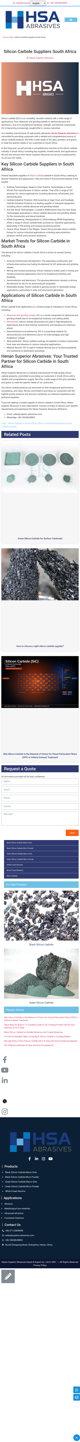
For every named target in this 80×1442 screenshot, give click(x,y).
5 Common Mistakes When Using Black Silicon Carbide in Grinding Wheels (37, 1164)
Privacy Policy (40, 1436)
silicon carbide (37, 175)
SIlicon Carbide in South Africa (22, 423)
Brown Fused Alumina (15, 948)
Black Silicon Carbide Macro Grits (19, 921)
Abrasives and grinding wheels (21, 315)
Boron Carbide (12, 954)
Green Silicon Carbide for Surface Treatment (40, 564)
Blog (11, 37)
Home (5, 37)
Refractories (12, 321)
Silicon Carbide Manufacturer (51, 423)
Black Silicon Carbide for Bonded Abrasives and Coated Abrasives (33, 1160)
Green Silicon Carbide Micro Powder (20, 937)
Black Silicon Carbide (41, 1047)
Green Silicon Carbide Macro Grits (19, 932)
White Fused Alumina (15, 943)
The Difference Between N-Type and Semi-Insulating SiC (29, 1173)
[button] (71, 20)
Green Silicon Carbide (41, 1130)
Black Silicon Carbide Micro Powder (20, 926)
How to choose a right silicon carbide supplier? (40, 698)
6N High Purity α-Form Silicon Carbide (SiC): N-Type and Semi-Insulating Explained (40, 1169)
